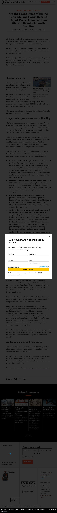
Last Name (39, 256)
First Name (18, 256)
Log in (9, 267)
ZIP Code (18, 262)
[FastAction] (43, 267)
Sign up (12, 267)
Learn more (4, 511)
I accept (53, 509)
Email (39, 262)
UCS (39, 273)
